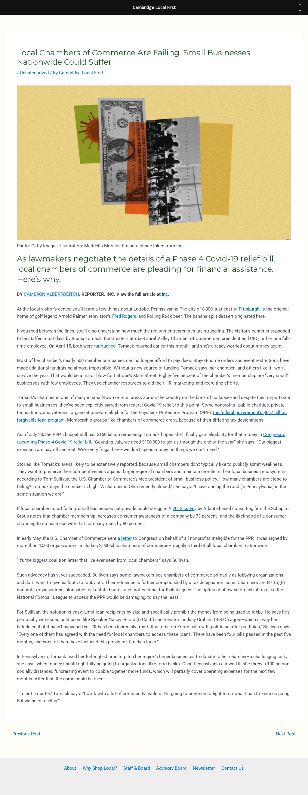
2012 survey (184, 508)
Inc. (179, 246)
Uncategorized (34, 73)
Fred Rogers (124, 316)
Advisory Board (170, 768)
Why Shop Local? (102, 768)
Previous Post (23, 734)
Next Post (288, 734)
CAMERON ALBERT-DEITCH (51, 294)
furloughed (105, 346)
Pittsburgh (249, 309)
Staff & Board (137, 768)
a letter (125, 538)
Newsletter (201, 768)
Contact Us (228, 768)
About (75, 768)
